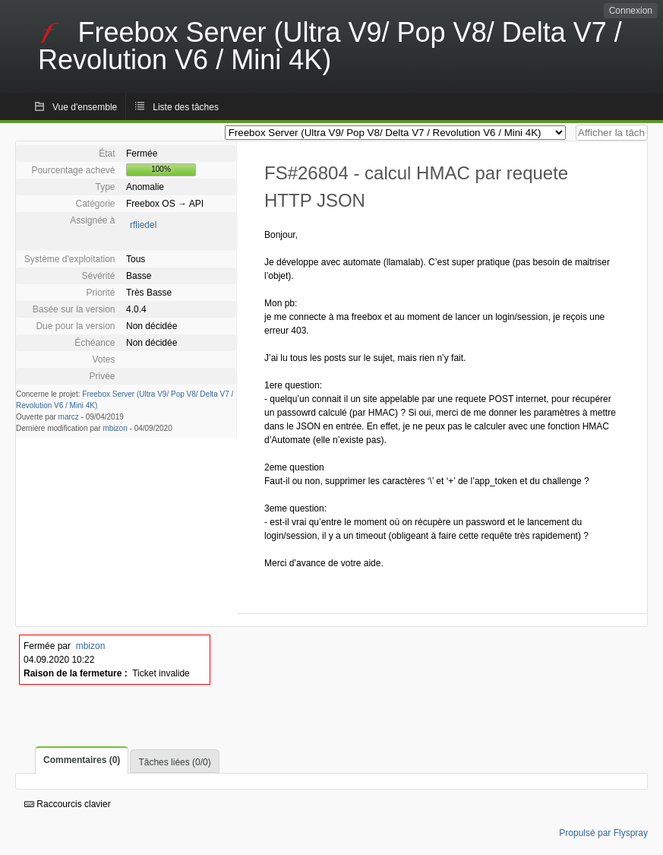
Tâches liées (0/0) (174, 762)
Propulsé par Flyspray (603, 833)
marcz (68, 417)
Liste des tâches (186, 107)
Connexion (630, 10)
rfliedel (143, 225)
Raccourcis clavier (67, 804)
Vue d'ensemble (84, 107)
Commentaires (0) (81, 760)
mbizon (115, 428)
